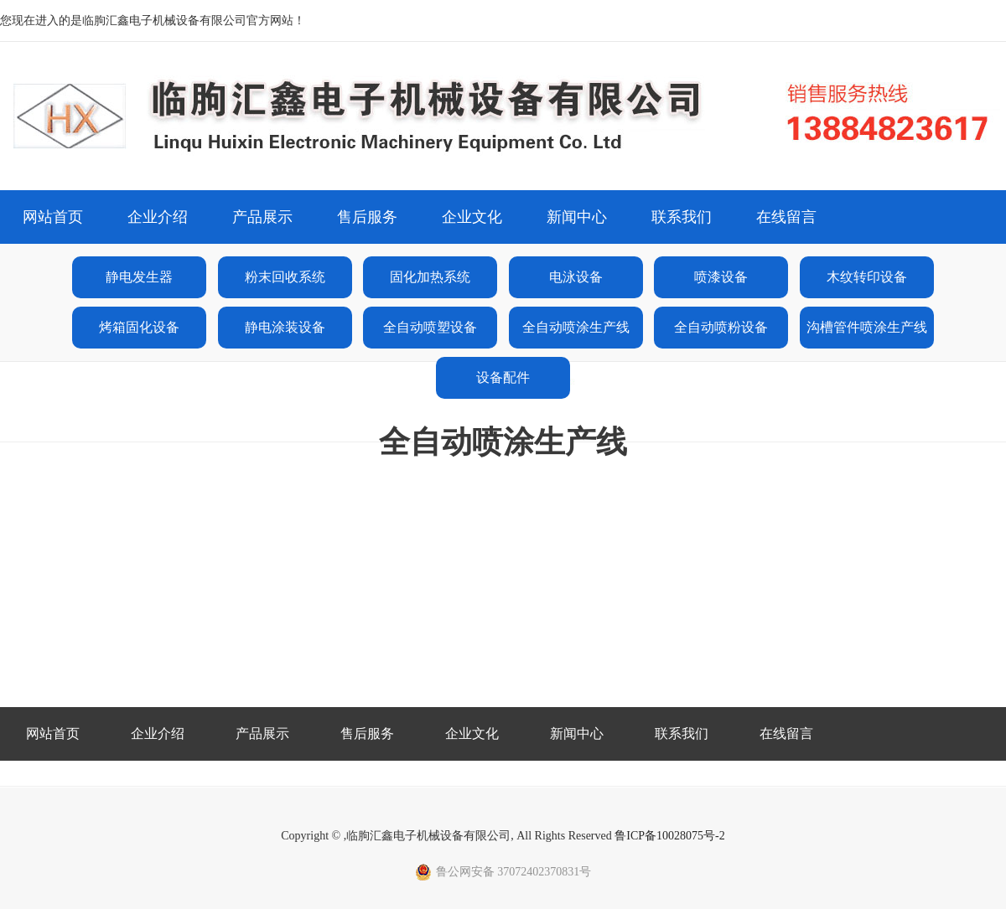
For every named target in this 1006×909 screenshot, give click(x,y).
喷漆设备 (721, 277)
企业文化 (472, 217)
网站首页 (53, 217)
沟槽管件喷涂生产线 (866, 327)
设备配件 (503, 377)
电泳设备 (576, 277)
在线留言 (786, 217)
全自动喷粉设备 (721, 327)
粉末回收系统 (285, 277)
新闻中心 (577, 217)
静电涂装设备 (285, 327)
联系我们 (681, 217)
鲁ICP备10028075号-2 (669, 835)
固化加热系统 (430, 277)
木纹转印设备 (867, 277)
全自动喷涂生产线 (576, 327)
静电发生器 (139, 277)
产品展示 (262, 217)
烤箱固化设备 (139, 327)
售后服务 (367, 217)
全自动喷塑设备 (430, 327)
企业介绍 (157, 217)
